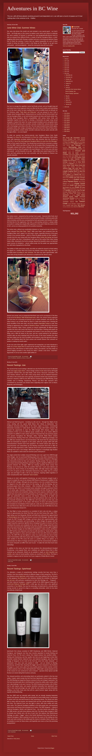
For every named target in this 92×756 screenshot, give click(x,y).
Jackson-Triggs (67, 168)
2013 (65, 69)
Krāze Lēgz (48, 250)
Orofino (76, 179)
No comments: (25, 356)
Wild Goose (81, 206)
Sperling (83, 193)
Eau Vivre (74, 157)
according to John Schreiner (25, 252)
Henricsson (83, 163)
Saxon (72, 190)
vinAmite (64, 206)
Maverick (65, 174)
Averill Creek (77, 139)
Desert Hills (71, 156)
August (67, 83)
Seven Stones (72, 192)
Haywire (71, 163)
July (67, 85)
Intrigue (83, 166)
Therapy (83, 199)
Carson (68, 149)
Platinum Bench (70, 183)
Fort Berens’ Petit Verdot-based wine (25, 317)
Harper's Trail (66, 163)
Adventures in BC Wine (32, 8)
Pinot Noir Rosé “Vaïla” (24, 231)
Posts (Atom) (17, 738)
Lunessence (82, 173)
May (67, 96)
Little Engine (69, 173)
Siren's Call (65, 193)
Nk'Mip (71, 177)
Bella (81, 140)
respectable (41, 323)
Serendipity (65, 192)
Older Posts (54, 736)
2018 (65, 58)
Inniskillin (73, 166)
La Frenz (34, 137)
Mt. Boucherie (77, 176)
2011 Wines (67, 122)
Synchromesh (66, 198)
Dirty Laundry (82, 156)
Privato (64, 185)
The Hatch (81, 198)
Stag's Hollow (80, 195)
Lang (80, 169)
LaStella (65, 171)
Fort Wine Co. (79, 160)
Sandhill (68, 190)
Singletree (83, 192)
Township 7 (74, 203)
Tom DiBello (18, 586)
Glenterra (19, 357)
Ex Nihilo (70, 159)
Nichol (67, 177)
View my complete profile (69, 46)
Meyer (69, 174)
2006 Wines (67, 131)
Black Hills (74, 142)
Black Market (79, 142)
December (68, 75)
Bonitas (83, 145)
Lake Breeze (76, 170)
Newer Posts (11, 736)
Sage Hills (81, 188)
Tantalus (72, 198)
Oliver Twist (71, 179)
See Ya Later (81, 190)
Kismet (83, 168)
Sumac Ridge (73, 196)
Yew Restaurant (22, 578)
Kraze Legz (65, 169)
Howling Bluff (82, 165)
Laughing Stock (72, 171)
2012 (65, 71)
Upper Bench (74, 205)
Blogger (52, 748)
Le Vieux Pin (17, 137)
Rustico (77, 188)
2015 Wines (67, 115)
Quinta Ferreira (81, 185)
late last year (11, 580)
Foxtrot (83, 160)
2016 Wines (67, 113)
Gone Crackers (34, 475)
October (68, 79)
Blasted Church (78, 143)
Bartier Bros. (77, 140)
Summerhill (82, 196)
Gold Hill (75, 162)
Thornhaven (65, 201)
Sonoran (79, 193)
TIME (76, 201)
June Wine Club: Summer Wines (21, 28)
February (68, 102)
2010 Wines (67, 124)
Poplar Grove (79, 183)
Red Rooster (66, 187)
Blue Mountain (76, 145)
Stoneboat (65, 196)
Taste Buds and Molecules (28, 112)
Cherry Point (71, 151)
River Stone (71, 187)
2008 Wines (67, 127)
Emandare (65, 159)
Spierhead (22, 576)
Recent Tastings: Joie (16, 365)
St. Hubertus (72, 195)
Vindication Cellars (69, 206)
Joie (42, 371)
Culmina (77, 154)
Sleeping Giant (72, 193)
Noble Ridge (77, 177)
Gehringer (65, 162)
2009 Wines (67, 126)
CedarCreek (78, 149)
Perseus (65, 183)
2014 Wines (67, 117)
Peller (80, 181)
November (68, 77)
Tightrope (72, 201)
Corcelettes (65, 154)
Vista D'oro (76, 206)
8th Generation (75, 137)
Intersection (78, 166)
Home (32, 736)
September (68, 81)
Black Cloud (68, 142)
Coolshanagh (82, 153)
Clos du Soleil (73, 153)
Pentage (83, 181)
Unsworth (68, 205)
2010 (65, 106)
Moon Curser (69, 176)
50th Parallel (66, 137)
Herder (64, 165)
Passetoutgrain (13, 517)
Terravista (77, 198)
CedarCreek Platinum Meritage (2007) (18, 584)
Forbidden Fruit (66, 160)
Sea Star (75, 190)
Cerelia (83, 149)
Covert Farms (72, 154)
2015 (65, 65)
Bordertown (65, 147)
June (67, 87)
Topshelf (69, 203)
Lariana (83, 169)
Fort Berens (13, 357)
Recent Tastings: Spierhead (19, 569)
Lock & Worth (76, 173)
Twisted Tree (80, 203)
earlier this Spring (46, 237)
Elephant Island (81, 157)
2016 (65, 63)
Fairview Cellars (80, 159)
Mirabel (72, 174)
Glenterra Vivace (34, 325)
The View (77, 199)
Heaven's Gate (77, 163)
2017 (65, 61)
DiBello (76, 156)
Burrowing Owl (75, 147)
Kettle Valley (78, 168)
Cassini (72, 149)
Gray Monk (81, 162)
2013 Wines (67, 118)
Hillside (76, 165)
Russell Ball (76, 26)
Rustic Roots (73, 188)
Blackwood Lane (69, 143)
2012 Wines (67, 120)
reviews (47, 323)
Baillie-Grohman (70, 140)
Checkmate (65, 151)
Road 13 (78, 187)
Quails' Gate (73, 185)
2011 (65, 73)
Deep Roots (65, 156)
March (67, 100)
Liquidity (65, 173)
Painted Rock (73, 181)
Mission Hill (77, 174)
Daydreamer (82, 154)
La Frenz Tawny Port (18, 346)
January (68, 104)
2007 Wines (67, 129)
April (67, 98)
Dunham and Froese (67, 157)
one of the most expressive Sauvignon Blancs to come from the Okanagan (36, 141)
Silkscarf (79, 192)
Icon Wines (47, 554)
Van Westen (81, 205)
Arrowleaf (70, 139)
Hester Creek (70, 165)
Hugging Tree (66, 166)
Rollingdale (68, 188)
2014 (65, 67)
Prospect (68, 185)
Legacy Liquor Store (19, 371)
